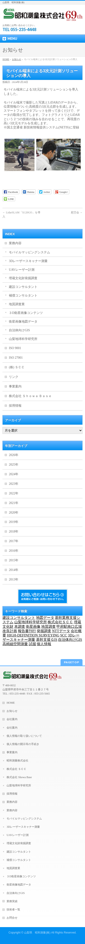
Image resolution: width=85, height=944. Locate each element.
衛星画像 (33, 626)
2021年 (13, 503)
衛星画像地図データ (23, 321)
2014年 (13, 570)
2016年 (13, 550)
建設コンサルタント (23, 287)
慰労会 (77, 212)
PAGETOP (71, 662)
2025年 (13, 464)
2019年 (13, 522)
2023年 (13, 483)
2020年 (13, 512)
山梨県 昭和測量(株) (37, 932)
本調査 (19, 626)
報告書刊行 (27, 631)
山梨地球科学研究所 (23, 339)
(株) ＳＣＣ (16, 367)
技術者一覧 (13, 909)
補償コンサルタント (23, 295)
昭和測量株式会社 (17, 760)
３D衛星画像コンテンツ (26, 313)
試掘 (32, 644)
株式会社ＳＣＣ (60, 622)
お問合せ (12, 917)
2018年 (13, 531)
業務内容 (15, 243)
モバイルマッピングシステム (29, 252)
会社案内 (12, 719)
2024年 (13, 474)
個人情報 (44, 644)
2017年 (13, 541)
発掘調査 (44, 631)
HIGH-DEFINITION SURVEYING (33, 635)
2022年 (13, 493)
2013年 (13, 579)
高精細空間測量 (15, 644)
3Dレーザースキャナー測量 (28, 261)
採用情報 (15, 405)
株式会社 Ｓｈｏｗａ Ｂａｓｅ (30, 396)
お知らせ (16, 59)
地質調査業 (17, 304)
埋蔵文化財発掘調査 (23, 278)
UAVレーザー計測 (21, 269)
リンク (13, 377)
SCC (63, 635)
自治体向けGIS (19, 330)
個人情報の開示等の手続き (23, 744)
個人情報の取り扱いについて (24, 735)
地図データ (45, 618)
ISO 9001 (15, 348)
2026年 (13, 455)
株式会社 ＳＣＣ (16, 769)
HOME (5, 59)
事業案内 (15, 386)
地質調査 (48, 626)
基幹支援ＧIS (46, 640)
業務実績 (12, 901)
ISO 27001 (16, 357)
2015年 (13, 560)
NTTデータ (61, 631)
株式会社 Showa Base (19, 777)
